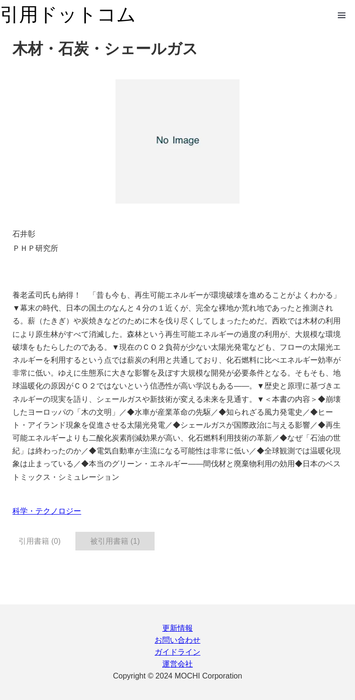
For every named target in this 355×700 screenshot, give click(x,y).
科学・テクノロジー (46, 511)
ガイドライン (177, 652)
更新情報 (177, 628)
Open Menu (341, 15)
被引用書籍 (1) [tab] (115, 541)
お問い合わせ (177, 640)
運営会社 (177, 664)
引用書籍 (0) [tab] (40, 541)
